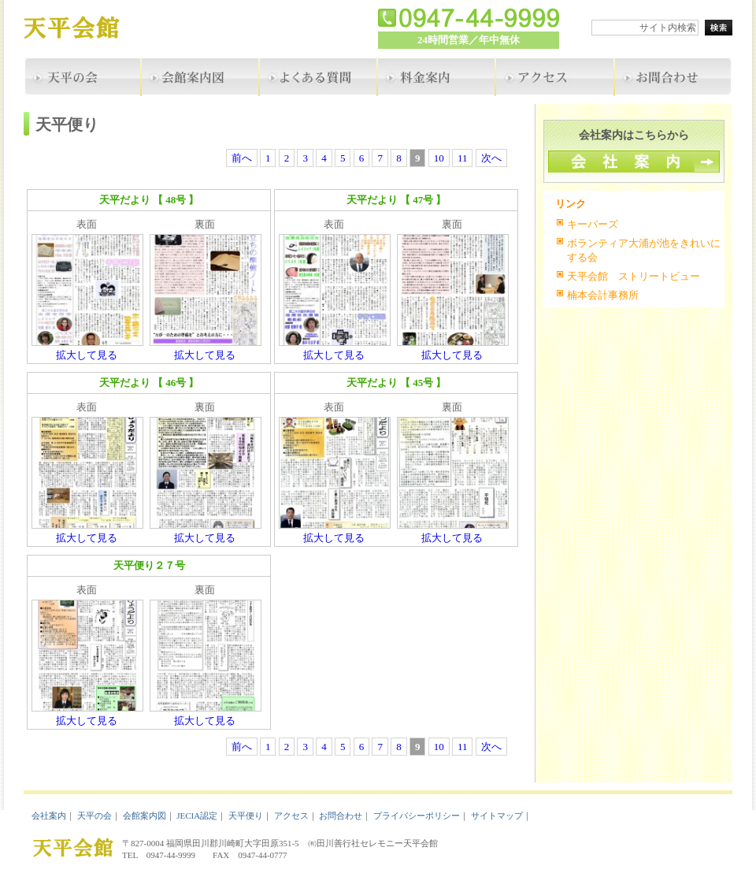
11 (463, 158)
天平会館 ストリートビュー (633, 276)
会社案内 (49, 815)
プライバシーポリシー (416, 815)
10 (439, 158)
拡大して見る (86, 355)
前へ (242, 158)
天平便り (245, 815)
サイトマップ (497, 815)
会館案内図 (144, 815)
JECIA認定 (196, 815)
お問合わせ (340, 815)
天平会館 (83, 29)
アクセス (291, 815)
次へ (491, 158)
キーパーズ (592, 224)
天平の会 (94, 815)
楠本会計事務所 (603, 295)
